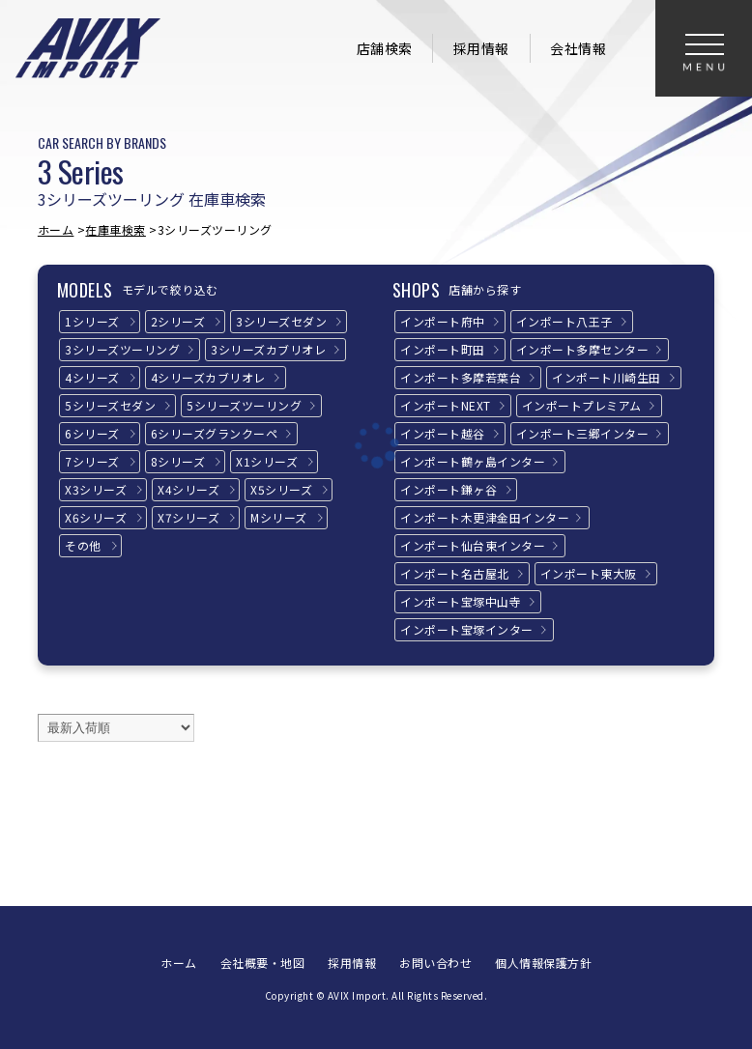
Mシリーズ (278, 517)
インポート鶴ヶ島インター (472, 461)
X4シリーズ (188, 489)
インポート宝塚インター (467, 629)
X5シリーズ (281, 489)
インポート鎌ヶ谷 (448, 489)
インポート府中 (442, 321)
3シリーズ (281, 321)
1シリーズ (92, 321)
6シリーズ (92, 433)
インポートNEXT (445, 405)
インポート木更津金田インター (484, 517)
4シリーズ (92, 377)
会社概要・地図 (262, 962)
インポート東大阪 (588, 573)
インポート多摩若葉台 (460, 377)
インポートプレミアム (582, 405)
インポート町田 (442, 349)
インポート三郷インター (583, 433)
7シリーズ (92, 461)
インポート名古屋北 (454, 573)
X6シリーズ (96, 517)
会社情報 (578, 48)
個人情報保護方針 (543, 962)
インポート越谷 (442, 433)
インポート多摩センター (583, 349)
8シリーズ (178, 461)
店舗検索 (385, 48)
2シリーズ (178, 321)
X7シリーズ (188, 517)
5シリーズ (110, 405)
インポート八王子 (564, 321)
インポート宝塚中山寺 (460, 601)
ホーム (56, 229)
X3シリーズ (96, 489)
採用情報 (481, 48)
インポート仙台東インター (472, 545)
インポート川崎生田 (606, 377)
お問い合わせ (435, 962)
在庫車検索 (115, 229)
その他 (83, 545)
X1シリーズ (267, 461)
